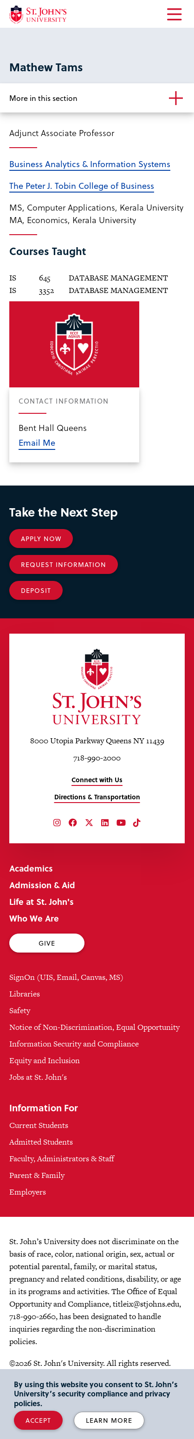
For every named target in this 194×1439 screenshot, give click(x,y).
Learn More (109, 1420)
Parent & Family (37, 1175)
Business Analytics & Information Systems (89, 163)
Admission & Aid (42, 884)
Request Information (63, 564)
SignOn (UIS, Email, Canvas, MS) (66, 977)
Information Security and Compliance (74, 1043)
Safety (19, 1010)
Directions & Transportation (97, 797)
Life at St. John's (41, 901)
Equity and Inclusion (44, 1060)
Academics (31, 868)
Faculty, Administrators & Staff (61, 1158)
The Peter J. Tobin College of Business (81, 185)
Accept (38, 1420)
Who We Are (34, 918)
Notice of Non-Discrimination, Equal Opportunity (94, 1027)
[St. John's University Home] (37, 15)
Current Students (38, 1125)
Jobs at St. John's (38, 1077)
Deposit (36, 590)
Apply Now (41, 538)
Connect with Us (97, 780)
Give (47, 943)
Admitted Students (41, 1141)
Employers (27, 1191)
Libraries (24, 993)
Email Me (37, 442)
